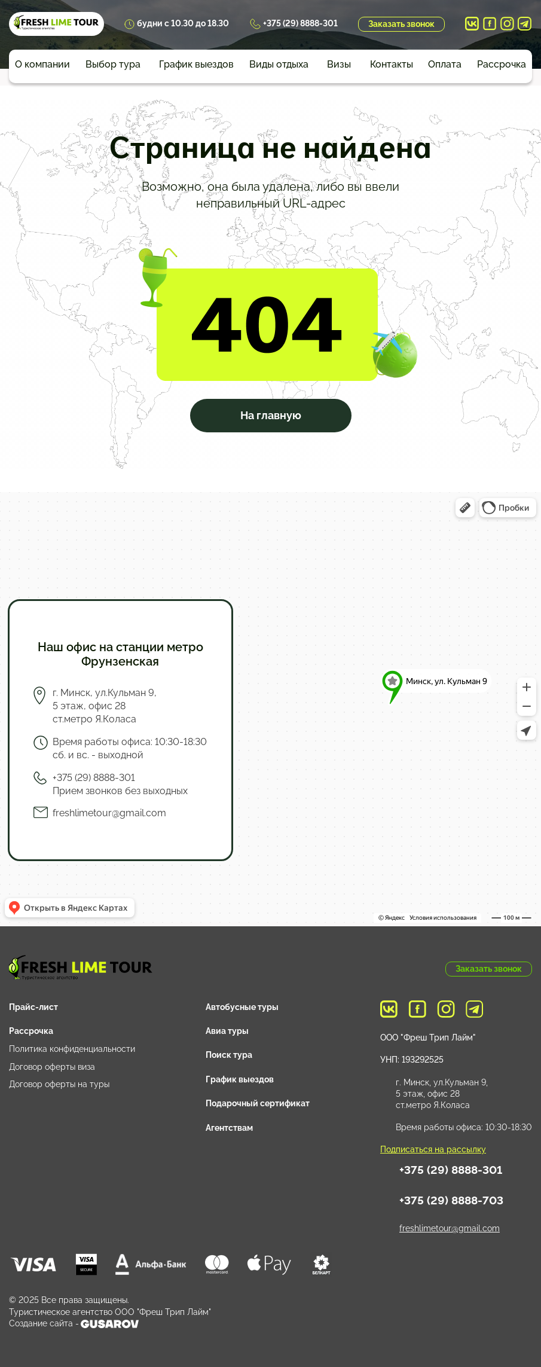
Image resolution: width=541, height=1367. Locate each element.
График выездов (196, 64)
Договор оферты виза (52, 1067)
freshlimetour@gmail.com (109, 813)
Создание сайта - (74, 1324)
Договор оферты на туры (59, 1084)
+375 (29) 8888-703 (451, 1200)
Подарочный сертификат (258, 1103)
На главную (270, 415)
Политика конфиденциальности (72, 1049)
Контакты (391, 64)
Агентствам (229, 1128)
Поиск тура (229, 1055)
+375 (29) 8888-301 (300, 23)
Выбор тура (112, 64)
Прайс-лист (33, 1007)
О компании (42, 64)
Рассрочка (501, 64)
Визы (339, 64)
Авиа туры (227, 1031)
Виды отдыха (278, 64)
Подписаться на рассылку (433, 1149)
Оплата (444, 64)
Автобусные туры (242, 1007)
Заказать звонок (401, 24)
